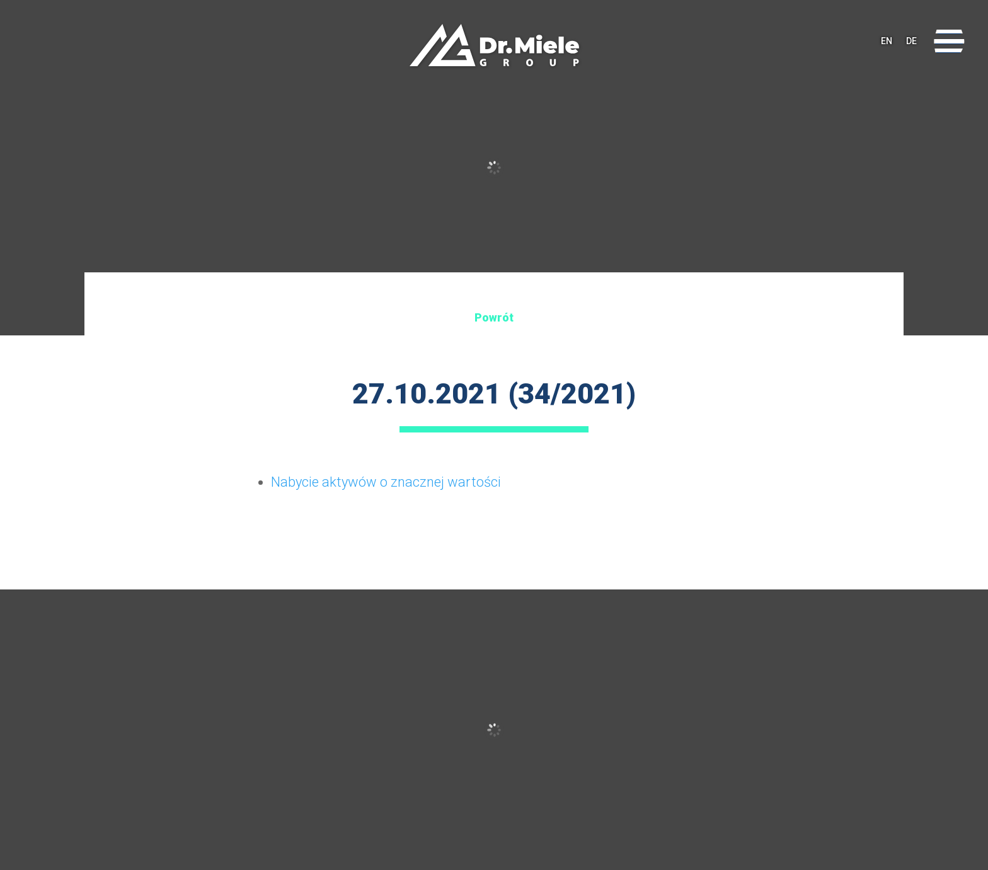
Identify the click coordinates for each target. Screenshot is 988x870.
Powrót (494, 317)
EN (886, 41)
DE (911, 41)
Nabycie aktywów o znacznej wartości (386, 482)
